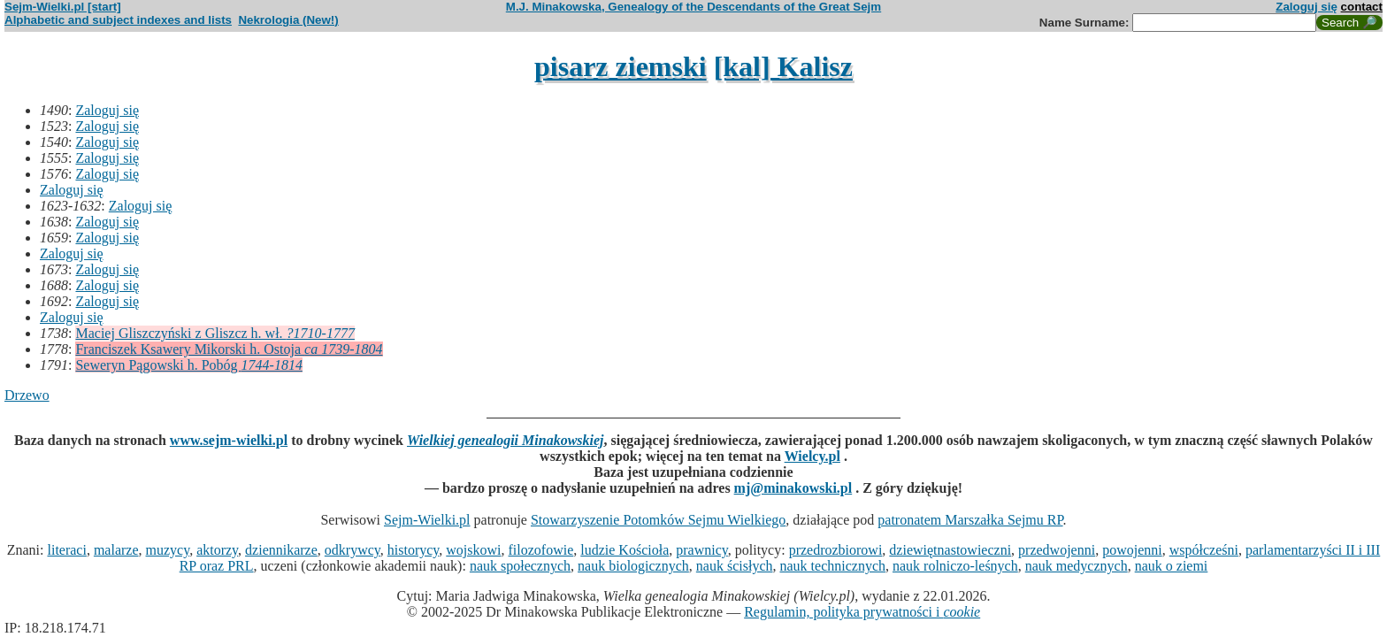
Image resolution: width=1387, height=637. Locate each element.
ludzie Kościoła (624, 549)
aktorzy (217, 549)
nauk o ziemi (1171, 565)
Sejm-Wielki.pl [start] (62, 6)
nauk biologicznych (633, 565)
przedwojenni (1056, 549)
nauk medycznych (1076, 565)
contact (1362, 6)
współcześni (1203, 549)
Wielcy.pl (812, 456)
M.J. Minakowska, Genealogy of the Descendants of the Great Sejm (693, 6)
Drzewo (27, 395)
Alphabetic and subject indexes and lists (118, 20)
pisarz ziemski (620, 66)
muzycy (168, 549)
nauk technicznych (832, 565)
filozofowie (541, 549)
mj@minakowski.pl (793, 487)
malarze (116, 549)
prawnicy (702, 549)
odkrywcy (352, 549)
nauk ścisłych (734, 565)
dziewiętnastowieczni (950, 549)
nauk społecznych (520, 565)
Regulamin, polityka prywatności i (862, 611)
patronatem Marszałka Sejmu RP (969, 519)
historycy (413, 549)
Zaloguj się (1306, 6)
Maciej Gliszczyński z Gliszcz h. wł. (214, 333)
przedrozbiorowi (836, 549)
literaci (66, 549)
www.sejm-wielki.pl (228, 440)
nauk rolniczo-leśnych (955, 565)
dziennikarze (281, 549)
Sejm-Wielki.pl (427, 519)
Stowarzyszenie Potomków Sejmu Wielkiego (658, 519)
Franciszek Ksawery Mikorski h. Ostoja (228, 349)
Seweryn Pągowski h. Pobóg (188, 364)
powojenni (1132, 549)
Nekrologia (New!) (288, 20)
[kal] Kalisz (783, 66)
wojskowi (473, 549)
